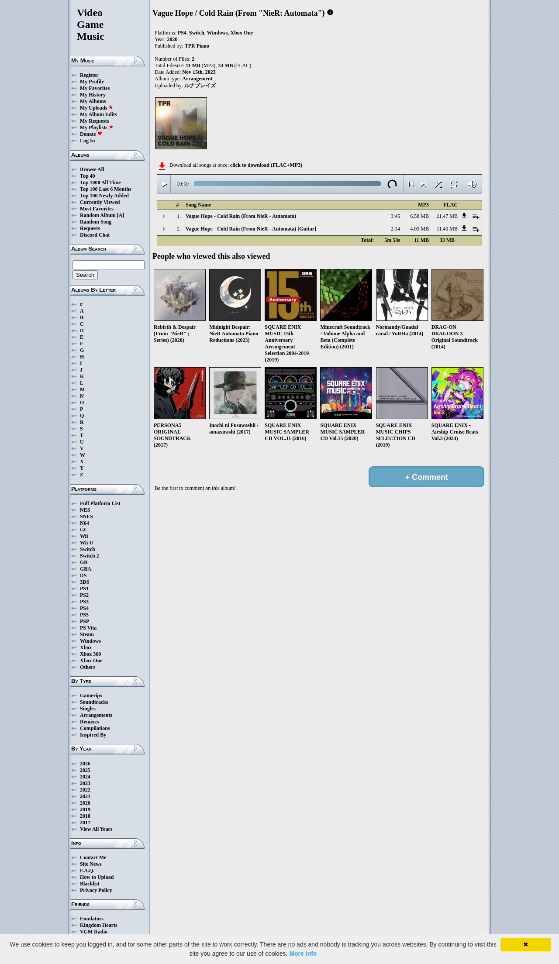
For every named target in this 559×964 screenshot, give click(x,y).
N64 (84, 523)
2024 (85, 777)
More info (303, 953)
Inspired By (93, 735)
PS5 (84, 615)
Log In (87, 141)
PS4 (84, 608)
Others (87, 667)
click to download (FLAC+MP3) (266, 165)
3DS (84, 582)
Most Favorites (97, 209)
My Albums (93, 101)
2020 (85, 803)
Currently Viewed (100, 202)
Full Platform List (100, 503)
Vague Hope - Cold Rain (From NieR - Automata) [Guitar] (251, 229)
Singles (88, 709)
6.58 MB (419, 216)
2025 (85, 770)
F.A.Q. (87, 871)
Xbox (86, 647)
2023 (85, 783)
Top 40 (87, 176)
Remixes (89, 722)
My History (93, 95)
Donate (91, 134)
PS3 (84, 602)
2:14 (395, 229)
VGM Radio (93, 932)
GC (84, 530)
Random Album (98, 215)
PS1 (84, 588)
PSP (84, 621)
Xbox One (91, 661)
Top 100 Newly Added (104, 196)
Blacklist (90, 884)
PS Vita (88, 628)
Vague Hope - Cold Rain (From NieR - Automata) (241, 216)
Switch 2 (89, 556)
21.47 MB (447, 216)
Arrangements (96, 715)
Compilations (95, 728)
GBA (85, 569)
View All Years (96, 829)
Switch (87, 549)
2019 (85, 809)
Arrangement (197, 79)
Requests (90, 228)
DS (83, 575)
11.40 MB (447, 229)
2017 (85, 822)
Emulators (92, 919)
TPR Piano (197, 46)
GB (83, 562)
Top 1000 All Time (100, 182)
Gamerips (91, 695)
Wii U (86, 543)
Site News (91, 864)
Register (89, 75)
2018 (85, 816)
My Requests (94, 121)
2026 (85, 764)
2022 (85, 790)
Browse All (92, 169)
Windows (90, 641)
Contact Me (93, 857)
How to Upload (97, 877)
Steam (87, 634)
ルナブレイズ (200, 86)
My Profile (92, 82)
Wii (84, 536)
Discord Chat (95, 235)
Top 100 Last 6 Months (105, 189)
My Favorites (95, 88)
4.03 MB (419, 229)
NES (85, 510)
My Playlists (97, 127)
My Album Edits (98, 114)
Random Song (95, 222)
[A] (120, 215)
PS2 (84, 595)
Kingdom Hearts (98, 925)
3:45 (395, 216)
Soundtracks (94, 702)
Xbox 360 (90, 654)
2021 (85, 796)
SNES (86, 516)
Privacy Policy (96, 890)
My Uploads (96, 108)
